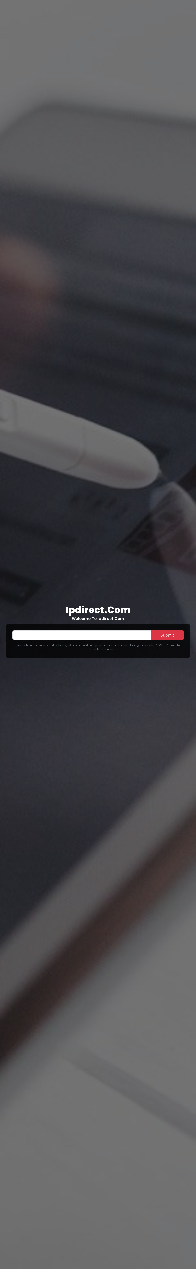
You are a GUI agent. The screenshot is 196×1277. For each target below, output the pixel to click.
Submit (167, 635)
